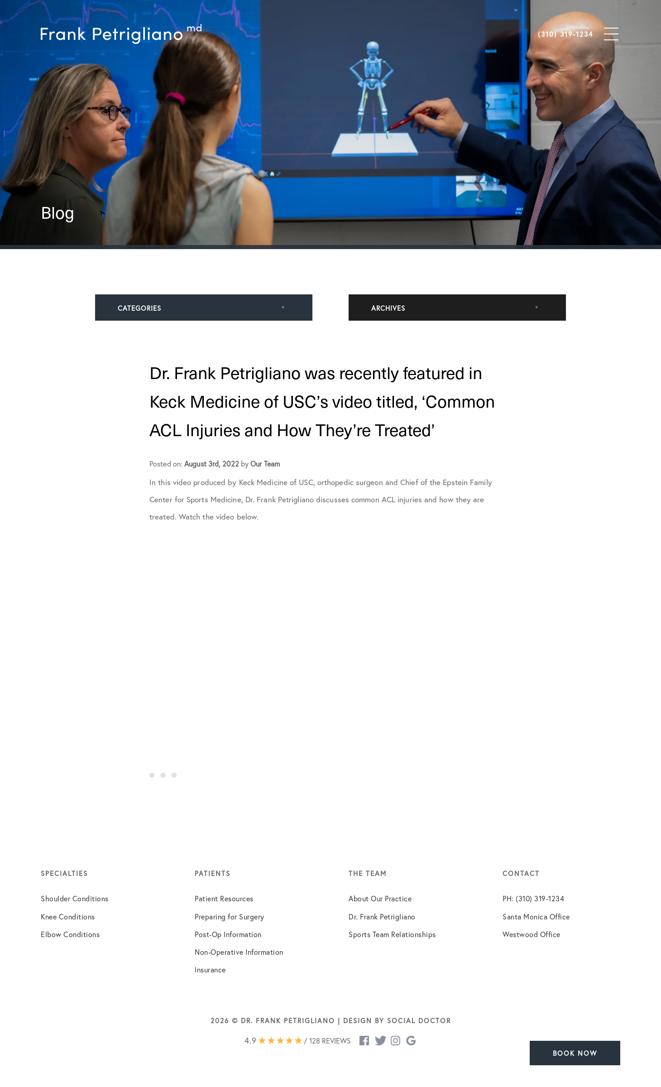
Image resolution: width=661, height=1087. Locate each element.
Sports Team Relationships (392, 934)
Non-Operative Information (239, 952)
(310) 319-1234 (565, 34)
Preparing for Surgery (229, 916)
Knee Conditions (68, 916)
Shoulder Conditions (75, 898)
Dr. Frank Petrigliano (382, 916)
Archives (388, 308)
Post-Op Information (228, 934)
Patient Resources (224, 898)
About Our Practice (380, 898)
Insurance (210, 969)
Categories (139, 308)
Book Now (575, 1053)
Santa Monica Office (536, 916)
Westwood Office (531, 934)
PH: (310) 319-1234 (533, 898)
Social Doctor (419, 1020)
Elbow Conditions (70, 934)
